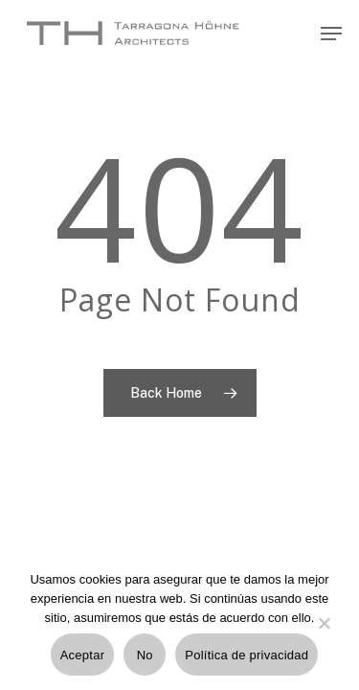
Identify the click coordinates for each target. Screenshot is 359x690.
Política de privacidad (246, 655)
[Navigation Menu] (331, 33)
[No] (324, 634)
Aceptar (82, 655)
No (145, 655)
